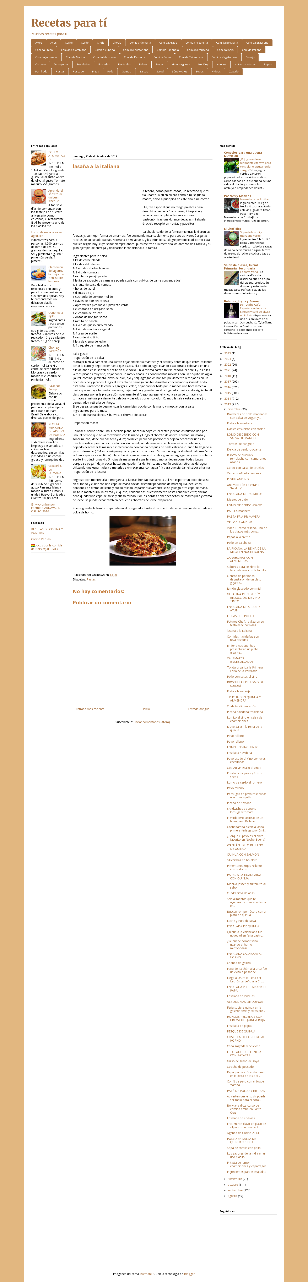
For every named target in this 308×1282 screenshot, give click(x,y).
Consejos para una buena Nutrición (243, 154)
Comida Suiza (162, 57)
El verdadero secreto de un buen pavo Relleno (245, 819)
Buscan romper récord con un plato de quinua (247, 913)
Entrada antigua (198, 709)
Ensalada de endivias (241, 1118)
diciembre (235, 409)
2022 (228, 364)
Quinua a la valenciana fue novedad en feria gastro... (245, 933)
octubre (233, 1184)
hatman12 (147, 1274)
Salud (160, 71)
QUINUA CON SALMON (243, 854)
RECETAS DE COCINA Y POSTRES (47, 531)
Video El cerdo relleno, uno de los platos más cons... (247, 529)
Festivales (124, 64)
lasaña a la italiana (239, 631)
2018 (228, 376)
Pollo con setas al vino (242, 676)
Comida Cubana (105, 50)
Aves (53, 42)
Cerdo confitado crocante (244, 473)
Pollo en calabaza (239, 543)
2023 (228, 359)
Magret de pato (237, 499)
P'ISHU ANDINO (238, 479)
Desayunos (61, 64)
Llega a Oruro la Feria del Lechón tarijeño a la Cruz (245, 979)
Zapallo (234, 71)
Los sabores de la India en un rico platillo (246, 1155)
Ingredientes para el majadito (246, 1172)
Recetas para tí (69, 22)
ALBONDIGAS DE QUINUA (245, 1002)
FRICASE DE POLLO (240, 616)
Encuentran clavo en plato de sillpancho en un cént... (246, 1125)
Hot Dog (203, 64)
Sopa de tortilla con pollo (244, 1148)
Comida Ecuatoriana (135, 50)
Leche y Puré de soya (241, 921)
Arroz (38, 42)
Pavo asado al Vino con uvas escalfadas (246, 760)
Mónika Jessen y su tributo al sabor (246, 885)
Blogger (189, 1274)
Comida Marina (75, 57)
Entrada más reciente (90, 709)
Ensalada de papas (239, 1026)
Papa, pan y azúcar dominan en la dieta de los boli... (246, 1074)
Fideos (143, 64)
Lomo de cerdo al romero (244, 782)
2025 (228, 353)
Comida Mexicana (104, 57)
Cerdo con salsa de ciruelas (245, 468)
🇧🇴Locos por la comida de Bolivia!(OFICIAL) (46, 547)
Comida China (44, 50)
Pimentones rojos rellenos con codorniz (245, 867)
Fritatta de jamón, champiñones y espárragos (246, 1164)
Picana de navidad (239, 803)
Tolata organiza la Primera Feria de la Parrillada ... (245, 669)
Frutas (160, 64)
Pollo (110, 71)
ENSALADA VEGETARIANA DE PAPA (247, 988)
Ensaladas (83, 64)
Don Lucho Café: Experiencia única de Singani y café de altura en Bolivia (255, 310)
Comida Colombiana (73, 50)
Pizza (95, 71)
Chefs (100, 42)
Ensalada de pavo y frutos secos (244, 775)
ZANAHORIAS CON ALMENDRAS (240, 559)
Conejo (250, 57)
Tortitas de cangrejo (240, 444)
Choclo (117, 42)
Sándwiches (179, 71)
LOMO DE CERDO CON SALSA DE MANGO (243, 436)
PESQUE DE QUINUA (241, 1031)
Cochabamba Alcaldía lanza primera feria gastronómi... (246, 828)
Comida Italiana (251, 50)
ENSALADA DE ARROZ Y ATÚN (243, 608)
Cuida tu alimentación (241, 706)
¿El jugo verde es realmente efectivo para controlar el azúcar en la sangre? (255, 164)
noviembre (235, 1179)
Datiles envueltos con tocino (246, 429)
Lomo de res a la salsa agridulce (46, 234)
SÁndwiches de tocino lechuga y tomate (241, 810)
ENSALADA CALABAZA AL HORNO (244, 955)
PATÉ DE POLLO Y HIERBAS (246, 1091)
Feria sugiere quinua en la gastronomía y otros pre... (246, 1009)
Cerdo (85, 42)
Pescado (78, 71)
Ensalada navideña (239, 753)
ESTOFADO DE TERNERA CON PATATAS (244, 1053)
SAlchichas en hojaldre (242, 860)
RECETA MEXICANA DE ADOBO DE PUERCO (56, 429)
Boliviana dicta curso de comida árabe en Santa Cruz (244, 1108)
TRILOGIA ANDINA (240, 522)
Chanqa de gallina (239, 963)
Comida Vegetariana (224, 57)
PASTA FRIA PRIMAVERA (243, 516)
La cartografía (249, 272)
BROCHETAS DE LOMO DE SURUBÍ (245, 684)
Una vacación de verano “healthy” (243, 486)
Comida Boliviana (227, 42)
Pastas (60, 71)
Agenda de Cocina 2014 (243, 1133)
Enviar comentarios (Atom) (152, 722)
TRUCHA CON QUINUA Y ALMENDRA (244, 699)
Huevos (221, 64)
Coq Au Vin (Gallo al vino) (244, 768)
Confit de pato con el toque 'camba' (245, 1083)
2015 (228, 393)
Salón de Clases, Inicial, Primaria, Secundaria (241, 266)
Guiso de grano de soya (243, 1061)
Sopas (200, 71)
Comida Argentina (196, 42)
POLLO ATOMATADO (56, 155)
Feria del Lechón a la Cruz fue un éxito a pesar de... (247, 970)
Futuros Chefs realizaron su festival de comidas (245, 623)
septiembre (236, 1190)
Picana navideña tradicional (245, 712)
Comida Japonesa (46, 57)
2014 (228, 398)
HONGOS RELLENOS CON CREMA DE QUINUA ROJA (246, 1018)
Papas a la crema (238, 537)
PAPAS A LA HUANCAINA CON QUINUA (244, 876)
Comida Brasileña (257, 42)
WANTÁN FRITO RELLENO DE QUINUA (245, 847)
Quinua (126, 71)
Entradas (104, 64)
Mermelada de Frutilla (254, 199)
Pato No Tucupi (54, 387)
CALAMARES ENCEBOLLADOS (240, 660)
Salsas (144, 71)
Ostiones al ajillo (56, 314)
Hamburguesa (181, 64)
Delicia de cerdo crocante (244, 449)
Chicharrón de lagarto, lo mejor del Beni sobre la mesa (56, 274)
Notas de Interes (245, 64)
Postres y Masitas (237, 196)
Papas (268, 64)
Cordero (40, 64)
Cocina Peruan (41, 539)
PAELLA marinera (238, 511)
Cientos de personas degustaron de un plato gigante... (244, 579)
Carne (69, 42)
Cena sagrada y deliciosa (243, 1046)
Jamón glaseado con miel (244, 588)
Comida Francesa (198, 50)
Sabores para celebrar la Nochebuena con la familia (246, 568)
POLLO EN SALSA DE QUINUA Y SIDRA (241, 1140)
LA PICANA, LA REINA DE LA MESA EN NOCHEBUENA (246, 550)
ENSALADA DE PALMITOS (245, 494)
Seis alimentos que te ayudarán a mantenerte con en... (247, 902)
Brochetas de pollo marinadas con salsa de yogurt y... (247, 416)
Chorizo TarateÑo (54, 349)
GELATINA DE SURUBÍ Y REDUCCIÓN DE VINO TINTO (243, 597)
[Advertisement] (154, 110)
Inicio (146, 709)
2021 (228, 370)
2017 (228, 381)
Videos (216, 71)
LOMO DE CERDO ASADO (244, 505)
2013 (228, 404)
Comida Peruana (134, 57)
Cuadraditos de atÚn (241, 893)
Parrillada (41, 71)
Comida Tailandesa (191, 57)
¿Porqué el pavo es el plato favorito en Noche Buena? (246, 837)
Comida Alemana (140, 42)
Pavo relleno (235, 736)
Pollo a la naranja (238, 691)
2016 (228, 387)
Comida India (225, 50)
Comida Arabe (168, 42)
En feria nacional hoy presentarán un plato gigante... (242, 649)
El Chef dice (233, 229)
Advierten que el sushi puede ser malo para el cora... (246, 1098)
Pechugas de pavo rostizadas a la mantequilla (246, 795)
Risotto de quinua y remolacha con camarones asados (246, 458)
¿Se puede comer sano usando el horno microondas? (242, 944)
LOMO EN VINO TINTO (243, 747)
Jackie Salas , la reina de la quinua (244, 728)
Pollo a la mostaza (239, 423)
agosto (233, 1196)
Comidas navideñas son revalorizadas (243, 638)
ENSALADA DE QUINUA (243, 926)
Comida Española (168, 50)
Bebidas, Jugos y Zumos (242, 301)
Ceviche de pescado (240, 1067)
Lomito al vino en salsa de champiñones (244, 719)
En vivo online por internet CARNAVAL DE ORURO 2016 (46, 507)
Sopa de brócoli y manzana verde (251, 234)
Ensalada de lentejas (241, 996)
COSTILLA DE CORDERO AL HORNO (246, 1038)
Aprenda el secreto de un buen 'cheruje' (55, 196)
